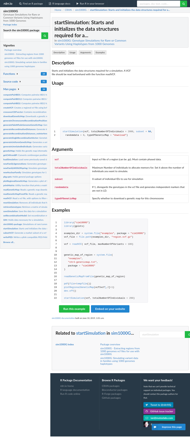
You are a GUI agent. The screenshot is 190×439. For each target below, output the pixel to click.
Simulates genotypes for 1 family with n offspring (39, 168)
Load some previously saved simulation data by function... (38, 159)
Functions (9, 73)
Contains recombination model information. (34, 112)
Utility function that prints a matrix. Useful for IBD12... (35, 185)
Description (59, 52)
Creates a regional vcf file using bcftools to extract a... (33, 107)
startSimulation (73, 131)
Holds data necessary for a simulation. (23, 220)
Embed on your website (110, 307)
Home (58, 10)
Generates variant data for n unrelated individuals (41, 146)
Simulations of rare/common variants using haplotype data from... (43, 224)
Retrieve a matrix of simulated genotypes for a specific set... (40, 207)
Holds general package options (22, 176)
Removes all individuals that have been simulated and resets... (40, 202)
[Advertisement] (162, 71)
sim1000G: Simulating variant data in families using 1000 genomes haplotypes (119, 359)
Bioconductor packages (114, 388)
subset (140, 131)
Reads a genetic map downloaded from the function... (37, 189)
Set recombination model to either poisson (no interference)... (44, 215)
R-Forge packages (111, 392)
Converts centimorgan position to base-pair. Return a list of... (39, 155)
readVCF (77, 243)
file (72, 282)
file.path (85, 236)
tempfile (81, 282)
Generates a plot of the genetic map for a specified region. (43, 181)
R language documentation (75, 388)
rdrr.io (8, 3)
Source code (10, 81)
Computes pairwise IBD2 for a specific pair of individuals (39, 103)
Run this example (74, 307)
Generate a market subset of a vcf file (26, 232)
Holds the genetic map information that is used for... (34, 150)
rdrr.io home (67, 384)
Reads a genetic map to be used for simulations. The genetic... (45, 194)
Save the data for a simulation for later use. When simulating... (40, 211)
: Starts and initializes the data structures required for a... (130, 10)
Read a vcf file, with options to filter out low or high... (32, 198)
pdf (66, 282)
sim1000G (121, 332)
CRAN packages (111, 384)
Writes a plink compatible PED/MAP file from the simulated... (37, 237)
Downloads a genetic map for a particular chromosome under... (44, 116)
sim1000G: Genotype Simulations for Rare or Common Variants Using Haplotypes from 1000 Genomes (90, 42)
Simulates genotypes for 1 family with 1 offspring (35, 172)
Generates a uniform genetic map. (33, 142)
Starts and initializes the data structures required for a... (37, 228)
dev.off (69, 290)
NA (149, 131)
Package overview (12, 50)
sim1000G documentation (63, 317)
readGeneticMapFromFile (79, 275)
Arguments (85, 52)
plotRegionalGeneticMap (79, 286)
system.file (91, 232)
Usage (72, 52)
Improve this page (167, 427)
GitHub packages (111, 396)
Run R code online (70, 392)
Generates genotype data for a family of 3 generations (40, 163)
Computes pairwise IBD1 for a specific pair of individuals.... (40, 94)
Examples (100, 52)
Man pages (9, 89)
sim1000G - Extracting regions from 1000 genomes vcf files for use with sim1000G (120, 350)
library (69, 221)
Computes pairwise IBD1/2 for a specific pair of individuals (40, 99)
